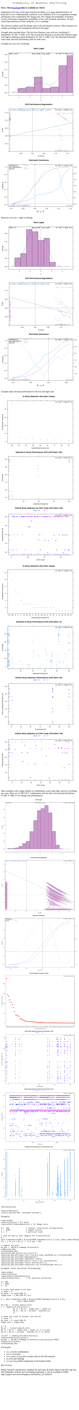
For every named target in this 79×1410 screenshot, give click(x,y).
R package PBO (18, 8)
